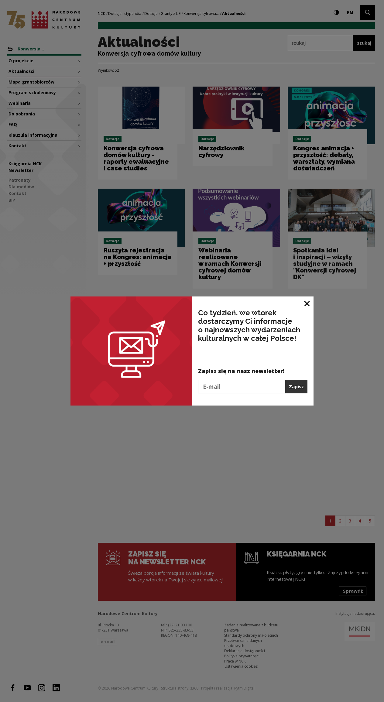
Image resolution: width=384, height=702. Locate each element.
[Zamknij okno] (307, 303)
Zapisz (296, 386)
